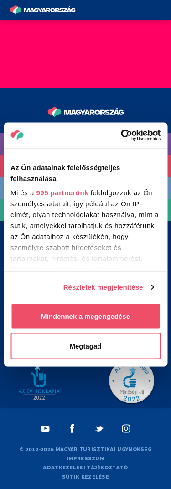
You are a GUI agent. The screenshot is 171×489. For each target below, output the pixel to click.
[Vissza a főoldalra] (42, 10)
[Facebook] (72, 428)
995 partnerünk (62, 193)
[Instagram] (126, 428)
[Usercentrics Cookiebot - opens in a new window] (122, 135)
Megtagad (85, 346)
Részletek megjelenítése (103, 287)
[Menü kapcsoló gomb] (161, 10)
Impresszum (85, 459)
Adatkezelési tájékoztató (85, 468)
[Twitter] (99, 428)
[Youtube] (45, 428)
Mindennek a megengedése (85, 316)
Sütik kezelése (85, 477)
